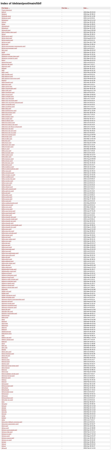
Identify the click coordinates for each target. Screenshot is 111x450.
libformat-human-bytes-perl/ (10, 365)
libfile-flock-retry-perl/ (8, 144)
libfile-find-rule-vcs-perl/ (9, 132)
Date (85, 8)
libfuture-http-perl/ (7, 432)
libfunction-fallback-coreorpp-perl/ (12, 422)
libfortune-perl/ (6, 378)
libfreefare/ (5, 388)
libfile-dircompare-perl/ (8, 112)
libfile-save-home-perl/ (8, 211)
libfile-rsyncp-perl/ (7, 209)
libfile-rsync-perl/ (7, 207)
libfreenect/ (5, 394)
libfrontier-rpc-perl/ (7, 400)
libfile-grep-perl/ (6, 151)
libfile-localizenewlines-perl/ (10, 169)
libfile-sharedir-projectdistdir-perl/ (12, 225)
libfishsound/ (5, 315)
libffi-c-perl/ (5, 72)
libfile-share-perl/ (7, 215)
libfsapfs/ (4, 404)
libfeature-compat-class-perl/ (10, 56)
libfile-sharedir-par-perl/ (9, 221)
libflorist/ (4, 341)
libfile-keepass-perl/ (8, 159)
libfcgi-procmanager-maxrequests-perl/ (13, 46)
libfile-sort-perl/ (6, 237)
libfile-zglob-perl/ (7, 267)
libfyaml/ (4, 448)
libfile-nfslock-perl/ (7, 187)
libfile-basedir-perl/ (7, 82)
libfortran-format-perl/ (8, 376)
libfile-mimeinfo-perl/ (8, 173)
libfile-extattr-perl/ (7, 118)
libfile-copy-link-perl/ (8, 98)
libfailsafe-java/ (6, 16)
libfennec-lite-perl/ (7, 64)
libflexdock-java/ (7, 333)
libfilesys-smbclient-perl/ (9, 281)
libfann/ (4, 22)
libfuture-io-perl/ (6, 434)
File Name (5, 8)
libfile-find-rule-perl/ (7, 128)
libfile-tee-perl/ (6, 245)
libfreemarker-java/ (7, 392)
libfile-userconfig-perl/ (8, 255)
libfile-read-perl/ (6, 201)
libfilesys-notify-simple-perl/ (10, 279)
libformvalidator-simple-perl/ (10, 374)
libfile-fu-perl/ (6, 149)
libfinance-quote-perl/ (8, 303)
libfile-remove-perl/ (7, 205)
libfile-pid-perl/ (6, 193)
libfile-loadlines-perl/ (8, 167)
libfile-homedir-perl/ (7, 153)
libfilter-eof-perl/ (6, 291)
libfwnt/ (4, 444)
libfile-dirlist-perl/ (7, 114)
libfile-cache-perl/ (7, 86)
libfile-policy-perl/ (7, 195)
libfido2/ (4, 80)
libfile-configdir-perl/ (8, 96)
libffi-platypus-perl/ (7, 76)
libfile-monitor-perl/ (7, 181)
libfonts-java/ (5, 359)
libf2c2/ (4, 12)
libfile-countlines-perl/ (8, 106)
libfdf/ (3, 52)
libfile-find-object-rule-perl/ (10, 124)
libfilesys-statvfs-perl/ (8, 283)
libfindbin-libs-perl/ (7, 311)
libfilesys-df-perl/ (7, 273)
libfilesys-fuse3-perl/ (8, 277)
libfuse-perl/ (5, 428)
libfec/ (3, 60)
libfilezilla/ (5, 289)
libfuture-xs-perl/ (7, 440)
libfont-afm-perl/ (6, 351)
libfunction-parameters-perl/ (10, 424)
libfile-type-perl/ (6, 251)
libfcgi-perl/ (5, 44)
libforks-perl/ (5, 363)
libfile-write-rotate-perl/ (8, 263)
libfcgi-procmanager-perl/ (9, 48)
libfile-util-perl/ (6, 257)
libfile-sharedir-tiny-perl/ (9, 227)
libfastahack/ (5, 26)
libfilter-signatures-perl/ (9, 295)
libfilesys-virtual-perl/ (8, 285)
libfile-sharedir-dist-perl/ (9, 217)
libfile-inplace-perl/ (7, 155)
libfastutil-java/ (6, 30)
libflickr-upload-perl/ (8, 339)
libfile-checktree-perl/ (8, 92)
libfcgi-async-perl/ (7, 36)
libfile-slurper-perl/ (7, 235)
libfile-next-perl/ (6, 185)
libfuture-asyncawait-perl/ (9, 430)
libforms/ (4, 369)
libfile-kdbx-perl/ (6, 157)
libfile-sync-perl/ (6, 241)
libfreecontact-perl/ (7, 386)
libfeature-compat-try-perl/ (10, 58)
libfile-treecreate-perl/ (8, 249)
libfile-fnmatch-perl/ (7, 146)
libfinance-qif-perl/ (7, 301)
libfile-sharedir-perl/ (7, 223)
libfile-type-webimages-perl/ (10, 253)
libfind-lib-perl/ (6, 309)
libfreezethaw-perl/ (7, 398)
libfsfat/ (4, 408)
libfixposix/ (5, 325)
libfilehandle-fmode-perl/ (9, 269)
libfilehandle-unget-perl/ (9, 271)
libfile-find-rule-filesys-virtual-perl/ (12, 126)
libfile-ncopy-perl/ (7, 183)
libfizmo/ (4, 327)
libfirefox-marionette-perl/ (9, 313)
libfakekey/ (5, 20)
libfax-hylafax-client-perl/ (9, 32)
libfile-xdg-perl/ (6, 265)
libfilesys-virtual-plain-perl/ (10, 287)
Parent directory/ (7, 10)
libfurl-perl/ (5, 426)
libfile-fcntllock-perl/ (7, 120)
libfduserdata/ (6, 54)
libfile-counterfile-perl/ (8, 104)
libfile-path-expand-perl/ (9, 189)
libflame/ (4, 329)
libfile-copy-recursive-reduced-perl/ (12, 102)
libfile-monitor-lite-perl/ (8, 179)
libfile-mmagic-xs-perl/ (8, 175)
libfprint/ (4, 382)
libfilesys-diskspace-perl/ (9, 275)
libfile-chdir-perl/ (6, 90)
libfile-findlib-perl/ (7, 138)
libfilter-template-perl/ (8, 297)
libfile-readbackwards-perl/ (10, 203)
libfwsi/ (4, 446)
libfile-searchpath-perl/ (8, 213)
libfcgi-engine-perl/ (7, 40)
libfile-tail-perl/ (6, 243)
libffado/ (4, 68)
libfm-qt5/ (4, 347)
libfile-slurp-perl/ (6, 229)
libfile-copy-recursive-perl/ (9, 100)
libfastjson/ (5, 28)
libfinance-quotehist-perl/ (9, 305)
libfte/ (3, 420)
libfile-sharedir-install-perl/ (9, 219)
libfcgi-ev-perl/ (6, 42)
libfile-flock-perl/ (6, 142)
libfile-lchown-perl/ (7, 161)
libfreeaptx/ (5, 384)
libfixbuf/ (4, 321)
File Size (64, 8)
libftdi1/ (4, 418)
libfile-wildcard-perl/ (8, 261)
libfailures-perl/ (6, 18)
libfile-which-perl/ (7, 259)
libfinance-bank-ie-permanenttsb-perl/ (13, 299)
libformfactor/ (6, 367)
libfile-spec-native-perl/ (9, 239)
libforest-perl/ (6, 361)
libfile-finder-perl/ (7, 136)
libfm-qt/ (4, 345)
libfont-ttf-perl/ (6, 355)
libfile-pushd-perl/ (7, 197)
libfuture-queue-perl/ (8, 438)
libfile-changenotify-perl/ (9, 88)
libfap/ (3, 24)
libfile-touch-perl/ (7, 247)
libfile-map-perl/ (6, 171)
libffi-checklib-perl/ (7, 74)
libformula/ (5, 371)
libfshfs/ (4, 410)
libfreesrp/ (5, 396)
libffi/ (3, 70)
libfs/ (3, 402)
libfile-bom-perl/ (6, 84)
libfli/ (3, 335)
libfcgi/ (4, 34)
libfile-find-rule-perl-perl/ (9, 130)
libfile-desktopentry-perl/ (9, 110)
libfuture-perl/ (6, 436)
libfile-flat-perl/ (6, 140)
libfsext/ (4, 406)
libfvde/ (4, 442)
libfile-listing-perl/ (7, 165)
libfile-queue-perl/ (7, 199)
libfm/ (3, 343)
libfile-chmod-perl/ (7, 94)
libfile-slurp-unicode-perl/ (9, 233)
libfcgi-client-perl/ (7, 38)
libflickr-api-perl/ (6, 337)
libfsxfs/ (4, 414)
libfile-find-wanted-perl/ (9, 134)
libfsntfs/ (4, 412)
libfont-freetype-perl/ (8, 353)
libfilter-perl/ (5, 293)
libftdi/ (3, 416)
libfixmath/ (5, 323)
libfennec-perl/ (6, 66)
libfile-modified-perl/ (8, 177)
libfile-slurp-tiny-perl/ (8, 231)
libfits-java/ (5, 317)
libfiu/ (3, 319)
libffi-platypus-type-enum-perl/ (11, 78)
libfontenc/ (5, 357)
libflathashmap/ (6, 331)
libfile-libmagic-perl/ (8, 163)
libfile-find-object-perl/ (8, 122)
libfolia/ (4, 349)
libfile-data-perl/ (6, 108)
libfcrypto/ (5, 50)
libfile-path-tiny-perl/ (8, 191)
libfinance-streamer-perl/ (9, 307)
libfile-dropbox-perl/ (7, 116)
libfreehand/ (5, 390)
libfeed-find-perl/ (7, 62)
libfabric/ (4, 14)
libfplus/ (4, 380)
